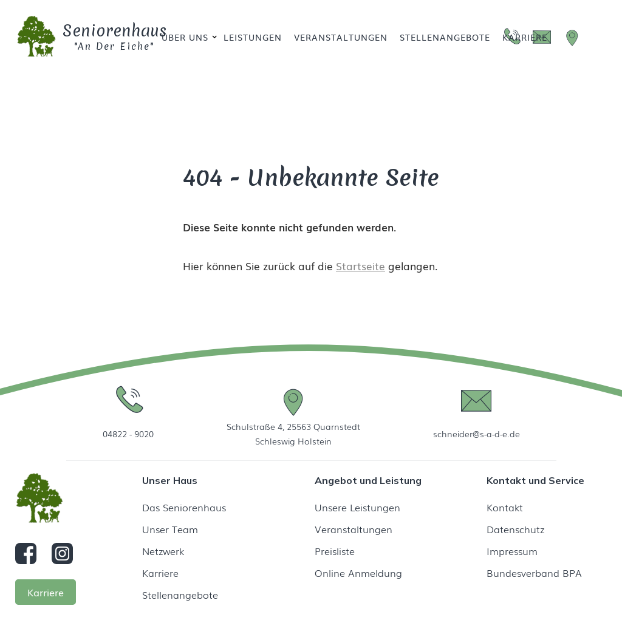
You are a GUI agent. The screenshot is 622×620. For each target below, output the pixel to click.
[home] (68, 37)
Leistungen (253, 37)
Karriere (524, 37)
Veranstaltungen (341, 37)
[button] (186, 37)
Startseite (360, 265)
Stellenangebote (445, 37)
